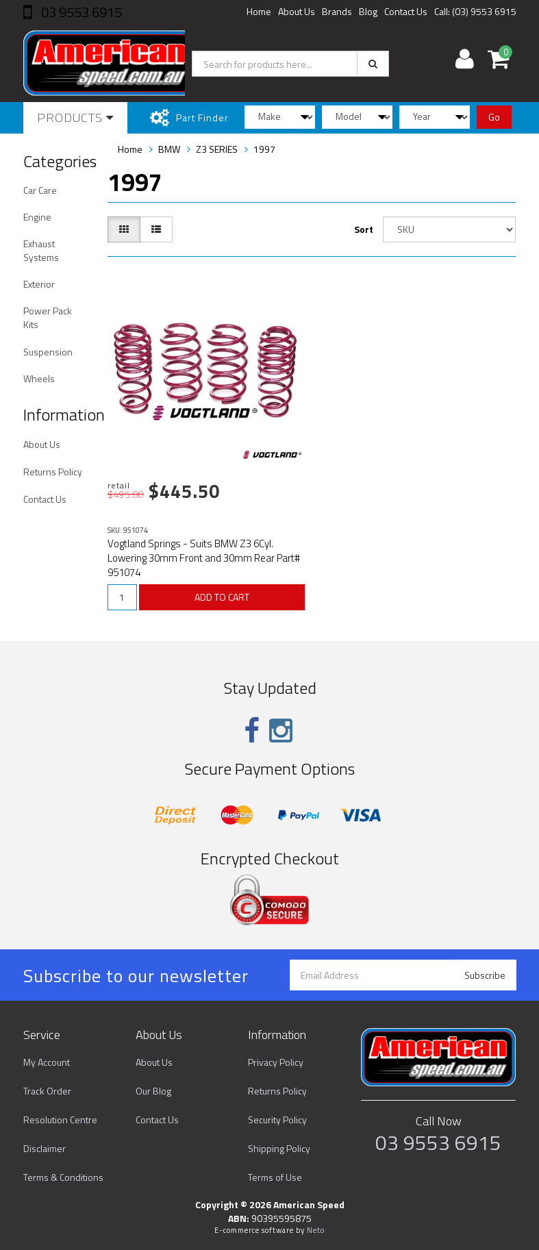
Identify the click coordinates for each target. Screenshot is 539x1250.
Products (75, 117)
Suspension (48, 352)
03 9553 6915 (80, 12)
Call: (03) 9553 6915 (475, 11)
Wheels (39, 378)
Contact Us (405, 11)
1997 (264, 149)
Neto (316, 1230)
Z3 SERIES (217, 149)
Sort (363, 229)
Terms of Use (275, 1177)
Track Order (47, 1091)
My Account (46, 1062)
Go (494, 117)
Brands (337, 11)
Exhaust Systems (41, 250)
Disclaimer (44, 1148)
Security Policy (277, 1119)
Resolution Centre (60, 1119)
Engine (37, 217)
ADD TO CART (222, 597)
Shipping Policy (279, 1148)
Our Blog (153, 1091)
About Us (296, 11)
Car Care (40, 190)
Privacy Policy (275, 1062)
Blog (368, 11)
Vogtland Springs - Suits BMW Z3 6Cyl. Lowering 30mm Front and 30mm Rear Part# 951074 (204, 558)
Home (259, 11)
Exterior (39, 284)
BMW (169, 149)
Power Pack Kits (47, 317)
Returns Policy (52, 471)
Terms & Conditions (63, 1177)
